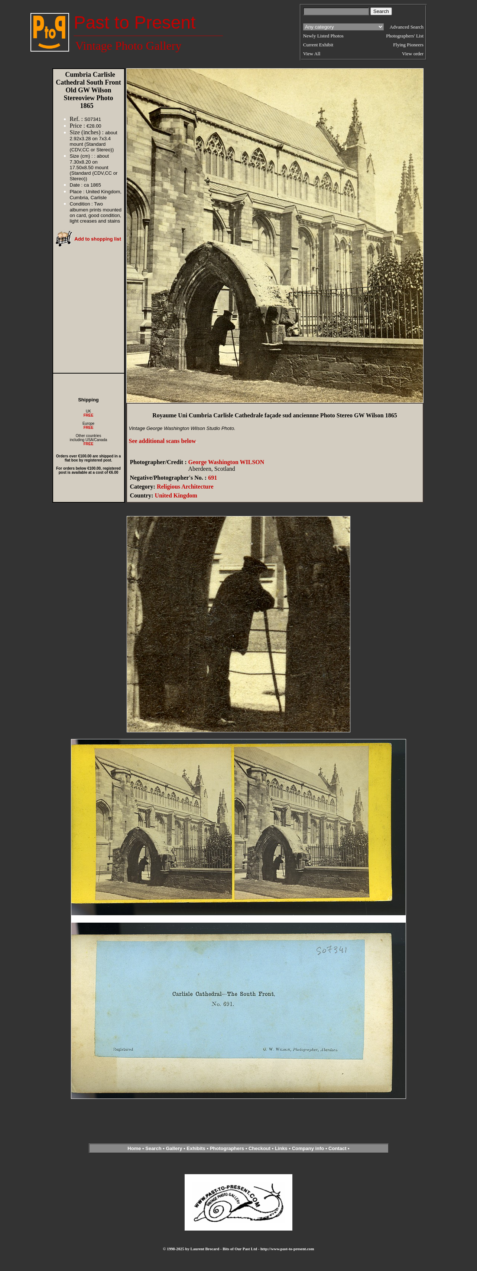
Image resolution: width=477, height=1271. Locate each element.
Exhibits (195, 1148)
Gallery (174, 1148)
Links (281, 1148)
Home (134, 1148)
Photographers (227, 1148)
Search (153, 1148)
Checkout (259, 1148)
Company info (308, 1148)
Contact (337, 1148)
